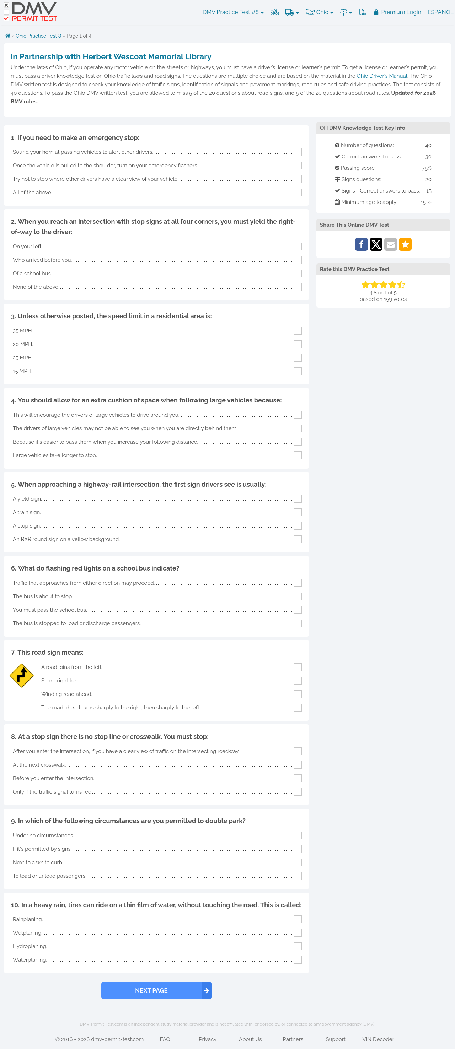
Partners (293, 1039)
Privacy (207, 1039)
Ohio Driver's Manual (382, 76)
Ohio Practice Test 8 (38, 36)
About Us (250, 1039)
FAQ (165, 1039)
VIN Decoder (378, 1039)
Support (336, 1039)
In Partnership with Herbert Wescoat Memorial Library (111, 56)
